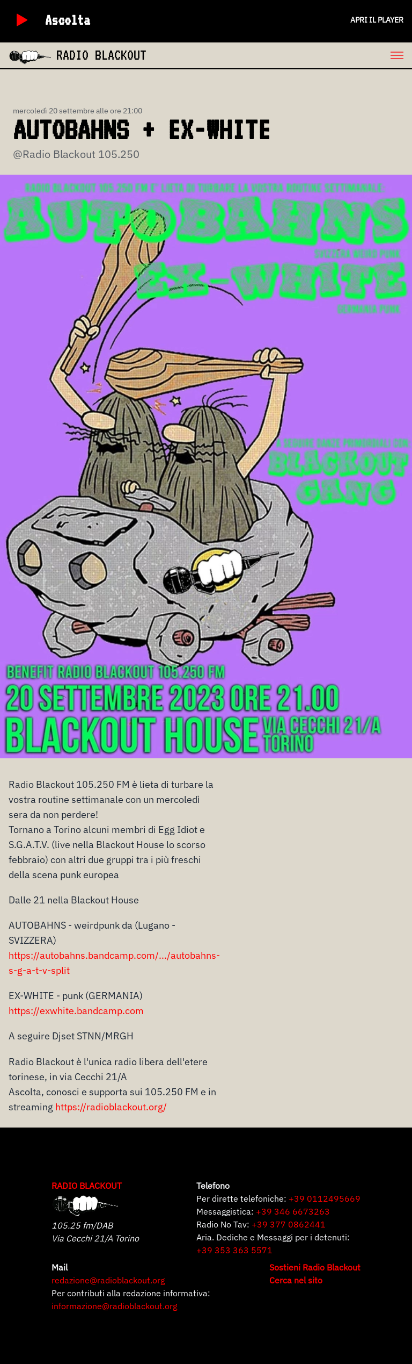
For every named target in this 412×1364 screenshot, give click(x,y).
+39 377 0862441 (289, 1224)
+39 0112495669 (324, 1198)
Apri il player (376, 20)
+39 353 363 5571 (234, 1250)
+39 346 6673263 (293, 1211)
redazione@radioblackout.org (108, 1280)
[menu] (279, 55)
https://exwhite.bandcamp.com (76, 1010)
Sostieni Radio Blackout (314, 1267)
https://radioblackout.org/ (111, 1107)
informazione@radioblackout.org (114, 1306)
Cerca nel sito (295, 1280)
